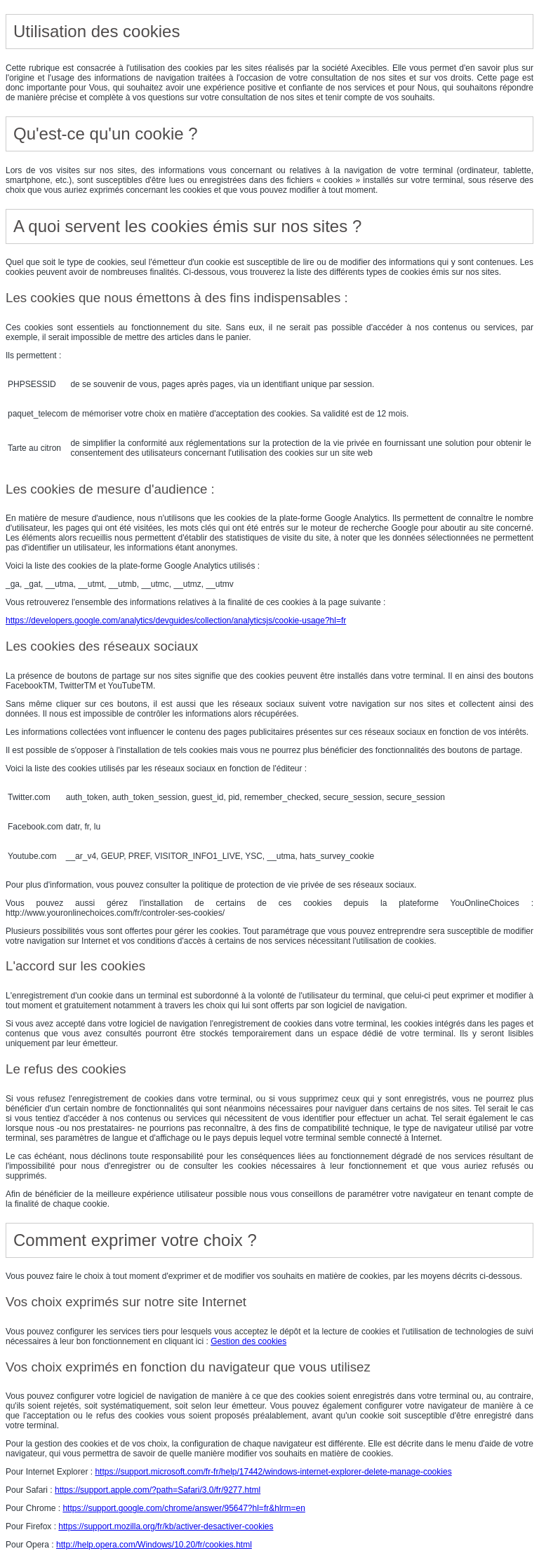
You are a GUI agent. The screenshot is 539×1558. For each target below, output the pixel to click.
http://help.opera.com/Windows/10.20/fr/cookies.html (154, 1545)
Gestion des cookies (248, 1341)
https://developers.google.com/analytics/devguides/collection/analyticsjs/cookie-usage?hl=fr (176, 620)
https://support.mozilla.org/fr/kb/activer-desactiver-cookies (165, 1526)
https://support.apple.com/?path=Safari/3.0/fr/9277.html (157, 1490)
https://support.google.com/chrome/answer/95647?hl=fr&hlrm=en (183, 1508)
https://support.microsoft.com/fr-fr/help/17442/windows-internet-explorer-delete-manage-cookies (273, 1472)
